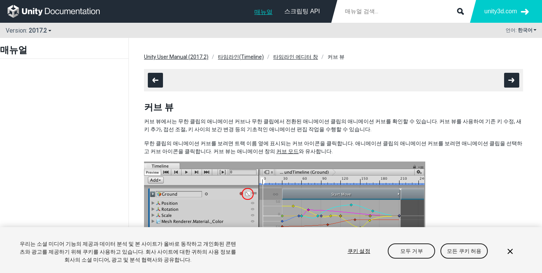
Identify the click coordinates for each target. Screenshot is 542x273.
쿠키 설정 (359, 251)
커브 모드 (287, 151)
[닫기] (510, 251)
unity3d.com (500, 11)
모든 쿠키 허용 (464, 251)
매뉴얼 (263, 12)
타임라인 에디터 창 (295, 57)
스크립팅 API (302, 11)
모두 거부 (411, 251)
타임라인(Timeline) (241, 57)
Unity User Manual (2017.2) (176, 57)
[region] (271, 250)
